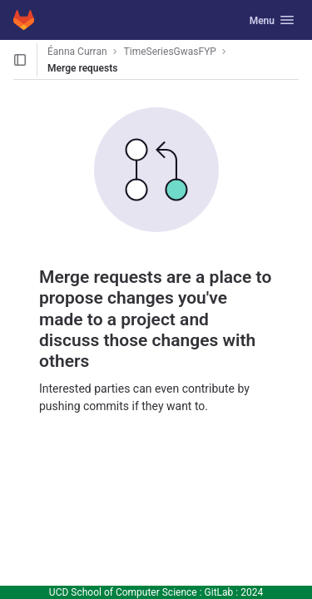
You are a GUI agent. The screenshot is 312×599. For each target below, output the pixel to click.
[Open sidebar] (20, 60)
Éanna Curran (77, 51)
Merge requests (82, 68)
